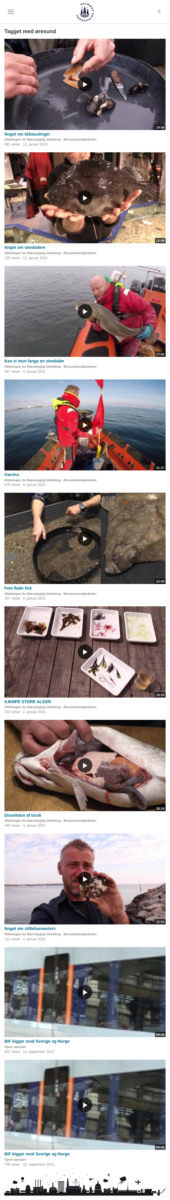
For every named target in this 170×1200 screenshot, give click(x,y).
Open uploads (15, 1047)
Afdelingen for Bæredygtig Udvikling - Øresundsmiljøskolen (50, 139)
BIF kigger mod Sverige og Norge (37, 1041)
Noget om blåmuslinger (27, 134)
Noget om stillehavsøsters (30, 928)
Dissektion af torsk (22, 815)
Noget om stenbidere (24, 247)
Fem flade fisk (18, 588)
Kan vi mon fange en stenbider (34, 361)
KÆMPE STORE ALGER (27, 701)
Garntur (11, 474)
